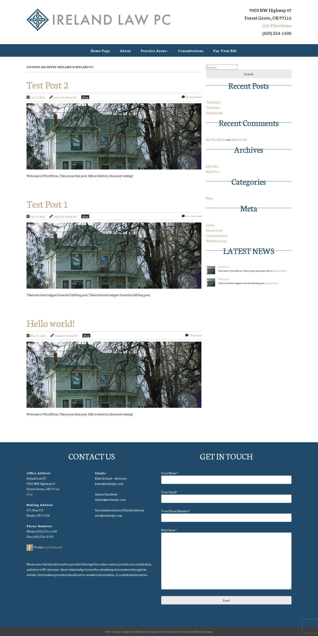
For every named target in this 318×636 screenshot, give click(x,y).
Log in (210, 225)
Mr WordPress (216, 139)
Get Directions (277, 25)
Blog (85, 97)
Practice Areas (153, 50)
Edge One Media (134, 631)
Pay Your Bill (225, 50)
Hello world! (50, 322)
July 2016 (212, 166)
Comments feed (216, 235)
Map (29, 494)
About (125, 50)
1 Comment (195, 335)
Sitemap (208, 631)
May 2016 (213, 171)
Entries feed (214, 230)
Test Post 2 (47, 84)
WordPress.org (216, 241)
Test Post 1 (47, 203)
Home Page (100, 50)
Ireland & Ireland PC (65, 97)
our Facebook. (52, 547)
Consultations (190, 50)
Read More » (281, 270)
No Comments (194, 97)
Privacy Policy (192, 631)
